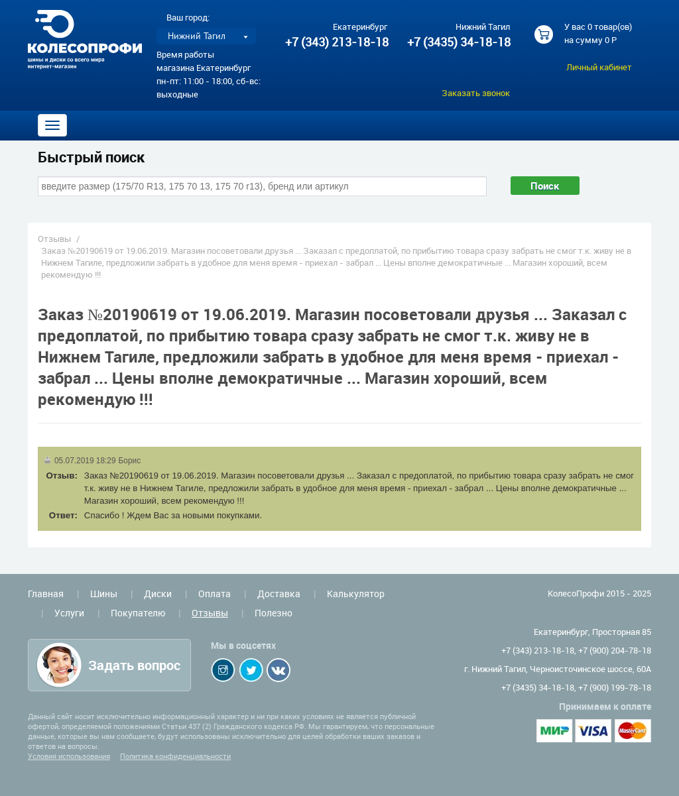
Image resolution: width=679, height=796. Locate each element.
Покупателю (138, 612)
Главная (46, 593)
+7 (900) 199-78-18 (614, 687)
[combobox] (262, 186)
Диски (158, 593)
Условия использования (69, 756)
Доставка (278, 593)
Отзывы (54, 239)
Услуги (69, 612)
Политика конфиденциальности (175, 756)
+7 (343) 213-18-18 (337, 42)
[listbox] (206, 36)
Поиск (545, 185)
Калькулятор (356, 593)
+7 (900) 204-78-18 (614, 650)
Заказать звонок (476, 93)
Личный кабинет (599, 67)
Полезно (273, 612)
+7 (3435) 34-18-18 (458, 42)
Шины (103, 593)
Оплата (214, 593)
